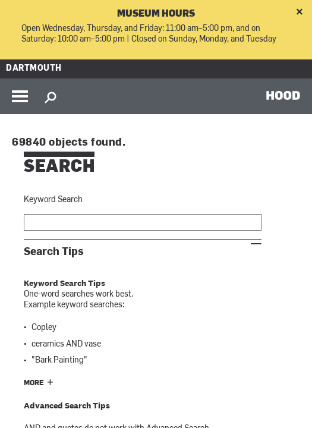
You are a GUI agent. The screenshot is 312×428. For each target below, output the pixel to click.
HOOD (283, 95)
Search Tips (54, 252)
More (34, 383)
